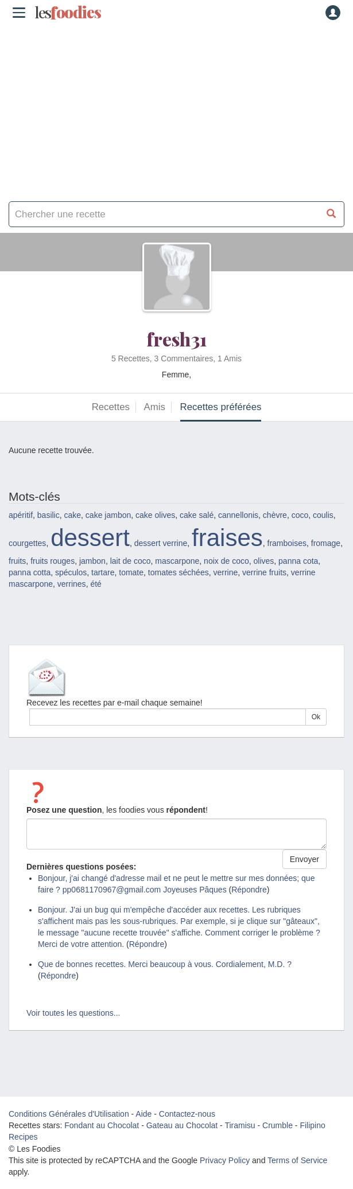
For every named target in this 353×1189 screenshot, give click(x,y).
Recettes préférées (221, 406)
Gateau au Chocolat (182, 1125)
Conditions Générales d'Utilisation (69, 1113)
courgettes (27, 543)
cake (73, 515)
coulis (323, 515)
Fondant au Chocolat (101, 1125)
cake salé (197, 515)
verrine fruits (264, 572)
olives (263, 561)
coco (300, 515)
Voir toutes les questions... (73, 1013)
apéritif (21, 515)
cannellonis (238, 515)
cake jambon (108, 515)
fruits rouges (52, 561)
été (95, 583)
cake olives (155, 515)
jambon (92, 561)
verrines (71, 583)
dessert (90, 537)
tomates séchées (178, 572)
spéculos (71, 572)
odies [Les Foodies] (67, 13)
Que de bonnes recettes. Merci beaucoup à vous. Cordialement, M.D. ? (165, 964)
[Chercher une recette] (331, 214)
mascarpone (177, 561)
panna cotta (30, 572)
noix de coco (226, 561)
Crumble (277, 1125)
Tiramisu (239, 1125)
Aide (143, 1113)
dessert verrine (161, 543)
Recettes (111, 406)
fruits (17, 561)
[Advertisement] (176, 109)
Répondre (249, 889)
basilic (48, 515)
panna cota (298, 561)
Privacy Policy (225, 1160)
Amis (154, 406)
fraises (227, 537)
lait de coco (130, 561)
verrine (225, 572)
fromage (325, 543)
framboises (287, 543)
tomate (131, 572)
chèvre (275, 515)
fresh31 (176, 338)
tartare (102, 572)
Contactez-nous (187, 1113)
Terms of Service (297, 1160)
